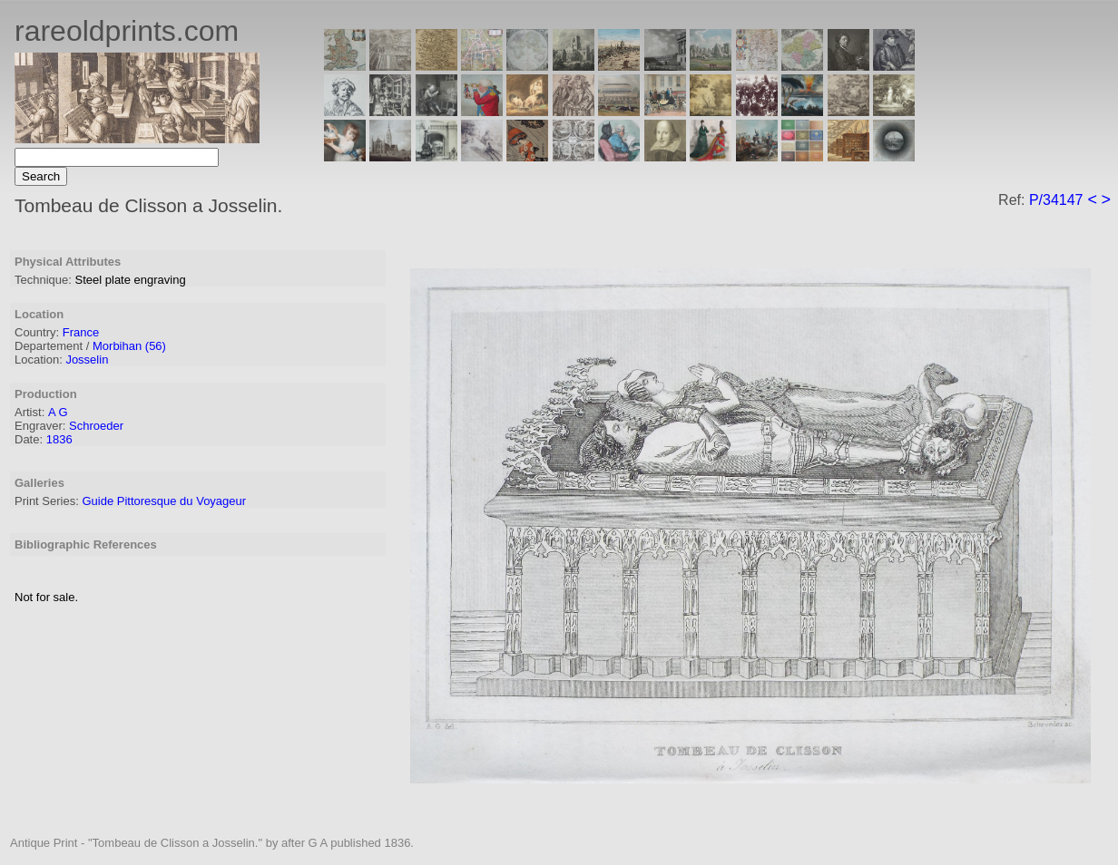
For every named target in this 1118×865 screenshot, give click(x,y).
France (81, 332)
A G (58, 412)
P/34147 (1056, 200)
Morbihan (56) (129, 346)
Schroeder (96, 425)
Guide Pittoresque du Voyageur (164, 501)
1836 (59, 439)
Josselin (86, 359)
